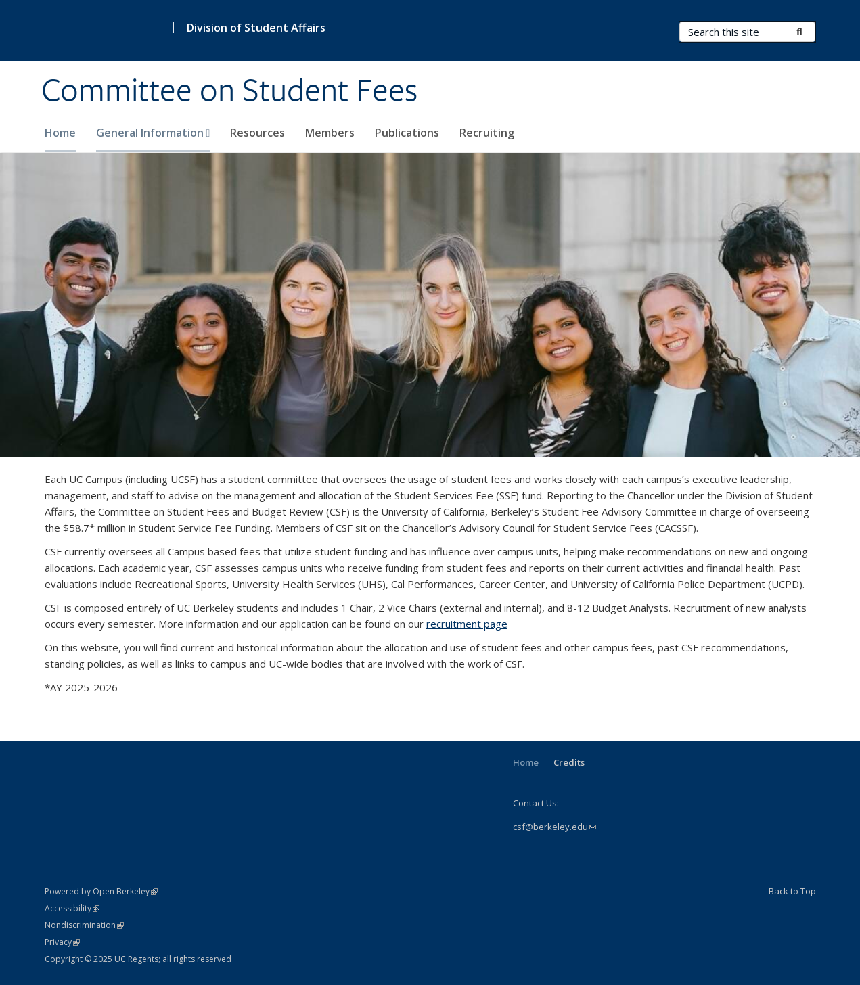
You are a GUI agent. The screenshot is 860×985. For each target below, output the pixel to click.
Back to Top (792, 891)
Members (330, 132)
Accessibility (72, 908)
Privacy (62, 942)
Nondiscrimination (84, 925)
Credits (569, 762)
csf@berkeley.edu (554, 827)
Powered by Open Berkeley (101, 891)
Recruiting (486, 132)
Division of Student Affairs (256, 27)
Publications (407, 132)
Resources (257, 132)
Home (60, 132)
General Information (153, 132)
